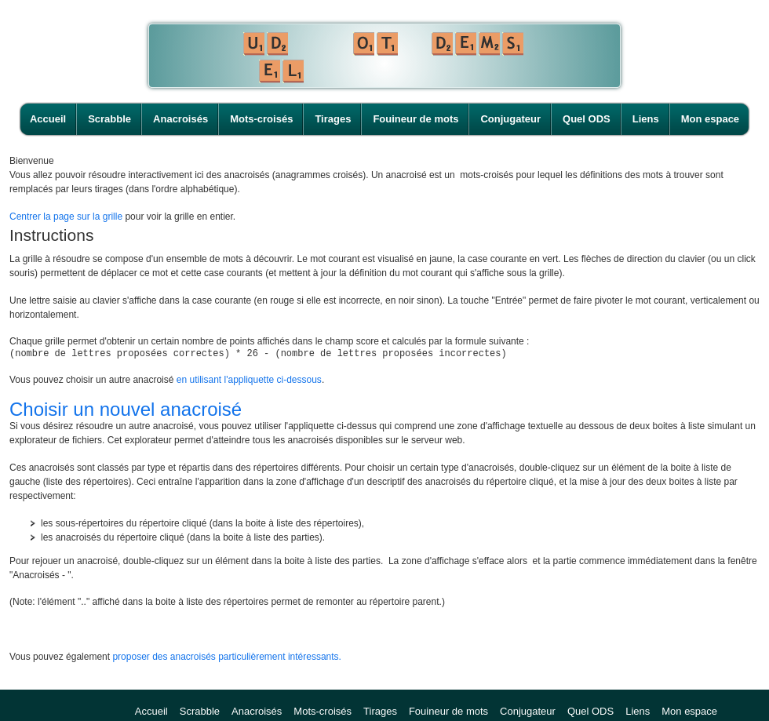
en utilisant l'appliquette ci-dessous (249, 382)
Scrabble (109, 119)
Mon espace (710, 119)
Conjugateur (510, 119)
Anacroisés (180, 119)
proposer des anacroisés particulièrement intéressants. (226, 659)
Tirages (333, 119)
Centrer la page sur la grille (65, 216)
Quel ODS (586, 119)
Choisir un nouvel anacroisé (125, 411)
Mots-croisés (261, 119)
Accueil (48, 119)
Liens (645, 119)
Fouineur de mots (415, 119)
